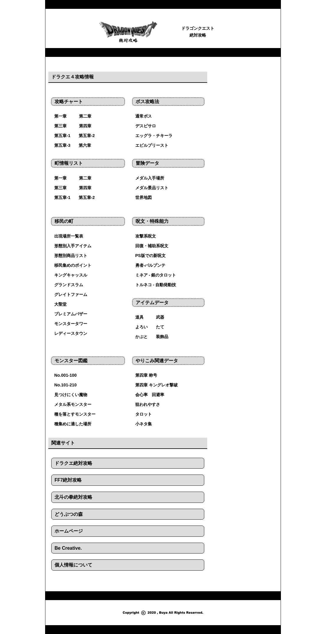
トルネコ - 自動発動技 (155, 284)
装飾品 (162, 336)
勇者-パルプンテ (150, 265)
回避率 (158, 394)
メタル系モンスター (72, 404)
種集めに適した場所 (72, 423)
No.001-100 (65, 375)
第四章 (85, 125)
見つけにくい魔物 (70, 394)
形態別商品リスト (70, 255)
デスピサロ (145, 125)
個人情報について (73, 564)
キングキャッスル (70, 275)
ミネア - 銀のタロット (155, 275)
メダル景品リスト (151, 187)
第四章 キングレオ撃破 (156, 385)
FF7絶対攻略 (68, 480)
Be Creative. (68, 548)
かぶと (141, 336)
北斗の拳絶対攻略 (73, 497)
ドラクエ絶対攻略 (73, 463)
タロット (143, 414)
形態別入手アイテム (72, 245)
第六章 (85, 145)
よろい (141, 327)
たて (160, 327)
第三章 (60, 125)
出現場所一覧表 (68, 236)
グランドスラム (68, 284)
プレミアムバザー (70, 314)
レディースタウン (70, 333)
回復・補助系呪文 (151, 245)
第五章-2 (87, 135)
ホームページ (69, 530)
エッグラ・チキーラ (153, 135)
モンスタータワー (70, 323)
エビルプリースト (151, 145)
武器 (160, 317)
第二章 (85, 116)
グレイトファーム (70, 294)
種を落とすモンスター (75, 414)
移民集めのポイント (72, 265)
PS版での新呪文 (150, 255)
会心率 (141, 394)
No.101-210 (65, 385)
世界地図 (143, 197)
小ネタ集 (143, 423)
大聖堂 (60, 304)
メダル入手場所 (149, 178)
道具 (139, 317)
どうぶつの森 (69, 514)
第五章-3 (62, 145)
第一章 (60, 116)
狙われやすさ (147, 404)
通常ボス (143, 116)
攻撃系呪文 (145, 236)
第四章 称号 (146, 375)
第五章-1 (62, 135)
